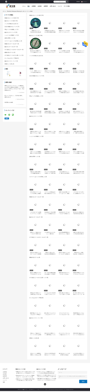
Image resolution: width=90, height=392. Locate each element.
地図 (4, 382)
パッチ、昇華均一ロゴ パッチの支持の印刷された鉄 (35, 72)
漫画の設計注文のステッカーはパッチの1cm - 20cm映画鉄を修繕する (64, 274)
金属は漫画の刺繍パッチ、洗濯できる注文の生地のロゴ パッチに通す (78, 133)
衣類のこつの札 (8, 64)
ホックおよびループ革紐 (11, 58)
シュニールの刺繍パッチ (11, 35)
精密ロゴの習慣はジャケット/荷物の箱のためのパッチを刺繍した (64, 93)
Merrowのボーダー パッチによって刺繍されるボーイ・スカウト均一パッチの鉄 (25, 376)
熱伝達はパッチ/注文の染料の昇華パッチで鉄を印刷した (78, 72)
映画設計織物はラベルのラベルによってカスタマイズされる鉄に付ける (78, 274)
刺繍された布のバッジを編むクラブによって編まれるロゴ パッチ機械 (35, 133)
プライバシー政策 (21, 389)
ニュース (60, 6)
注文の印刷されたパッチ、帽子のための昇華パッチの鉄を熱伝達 (64, 173)
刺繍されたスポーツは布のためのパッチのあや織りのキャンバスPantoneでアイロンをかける (25, 372)
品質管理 (46, 6)
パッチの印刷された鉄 (10, 23)
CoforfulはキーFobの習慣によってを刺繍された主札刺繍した (49, 214)
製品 (29, 6)
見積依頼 (78, 1)
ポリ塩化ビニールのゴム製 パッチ (13, 55)
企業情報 (34, 6)
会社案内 (40, 6)
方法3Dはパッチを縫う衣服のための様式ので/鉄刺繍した (64, 113)
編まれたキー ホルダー (10, 46)
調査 (67, 1)
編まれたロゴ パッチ (10, 32)
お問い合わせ (53, 6)
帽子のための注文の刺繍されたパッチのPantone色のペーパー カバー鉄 (78, 32)
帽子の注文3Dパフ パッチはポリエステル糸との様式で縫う (78, 113)
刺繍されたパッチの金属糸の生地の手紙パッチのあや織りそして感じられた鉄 (25, 379)
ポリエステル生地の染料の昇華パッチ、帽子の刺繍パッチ (50, 173)
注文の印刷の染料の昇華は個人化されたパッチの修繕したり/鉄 (78, 173)
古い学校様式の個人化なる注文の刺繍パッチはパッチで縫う (78, 93)
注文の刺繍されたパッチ (11, 26)
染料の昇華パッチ (9, 38)
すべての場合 (67, 6)
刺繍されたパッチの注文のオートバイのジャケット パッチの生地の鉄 (64, 32)
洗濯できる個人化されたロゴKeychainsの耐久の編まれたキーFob (78, 234)
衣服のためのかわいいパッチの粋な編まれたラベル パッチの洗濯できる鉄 (78, 52)
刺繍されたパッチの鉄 (10, 18)
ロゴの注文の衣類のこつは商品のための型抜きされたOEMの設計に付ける (78, 355)
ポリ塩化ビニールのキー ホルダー (13, 49)
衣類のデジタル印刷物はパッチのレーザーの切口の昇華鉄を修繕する (50, 72)
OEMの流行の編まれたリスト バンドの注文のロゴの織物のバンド (78, 335)
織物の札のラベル (9, 52)
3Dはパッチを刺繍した (10, 29)
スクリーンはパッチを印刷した (12, 41)
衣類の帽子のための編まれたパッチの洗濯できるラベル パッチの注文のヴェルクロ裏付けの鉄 (46, 379)
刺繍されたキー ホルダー (11, 43)
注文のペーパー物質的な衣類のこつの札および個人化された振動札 (35, 355)
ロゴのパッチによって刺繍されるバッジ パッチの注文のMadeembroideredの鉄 (46, 372)
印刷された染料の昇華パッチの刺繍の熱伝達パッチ (35, 173)
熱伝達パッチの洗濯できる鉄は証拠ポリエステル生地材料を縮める (64, 72)
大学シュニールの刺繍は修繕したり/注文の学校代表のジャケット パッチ (35, 153)
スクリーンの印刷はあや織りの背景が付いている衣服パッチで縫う (50, 193)
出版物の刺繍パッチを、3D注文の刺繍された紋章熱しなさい (50, 113)
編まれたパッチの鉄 (10, 21)
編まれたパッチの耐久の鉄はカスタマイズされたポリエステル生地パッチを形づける (46, 376)
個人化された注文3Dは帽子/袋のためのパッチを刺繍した (35, 113)
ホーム (23, 6)
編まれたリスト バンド (10, 61)
